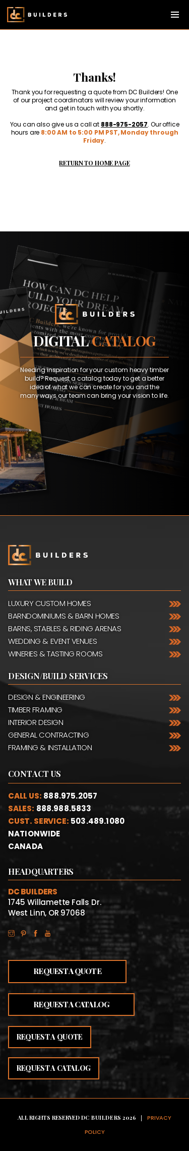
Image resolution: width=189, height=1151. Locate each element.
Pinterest (26, 931)
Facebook (38, 931)
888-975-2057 (124, 124)
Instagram (14, 931)
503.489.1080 (97, 821)
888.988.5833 (64, 808)
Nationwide (34, 833)
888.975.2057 (70, 796)
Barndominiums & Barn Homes (63, 616)
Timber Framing (35, 709)
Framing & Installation (50, 747)
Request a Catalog (71, 1004)
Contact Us (34, 774)
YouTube (50, 931)
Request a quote (50, 1037)
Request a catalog (54, 1068)
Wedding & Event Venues (52, 641)
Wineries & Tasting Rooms (55, 653)
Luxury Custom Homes (49, 603)
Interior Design (35, 722)
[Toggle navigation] (175, 14)
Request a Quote (67, 971)
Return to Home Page (94, 163)
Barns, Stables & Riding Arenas (64, 628)
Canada (25, 846)
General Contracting (48, 735)
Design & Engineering (46, 697)
